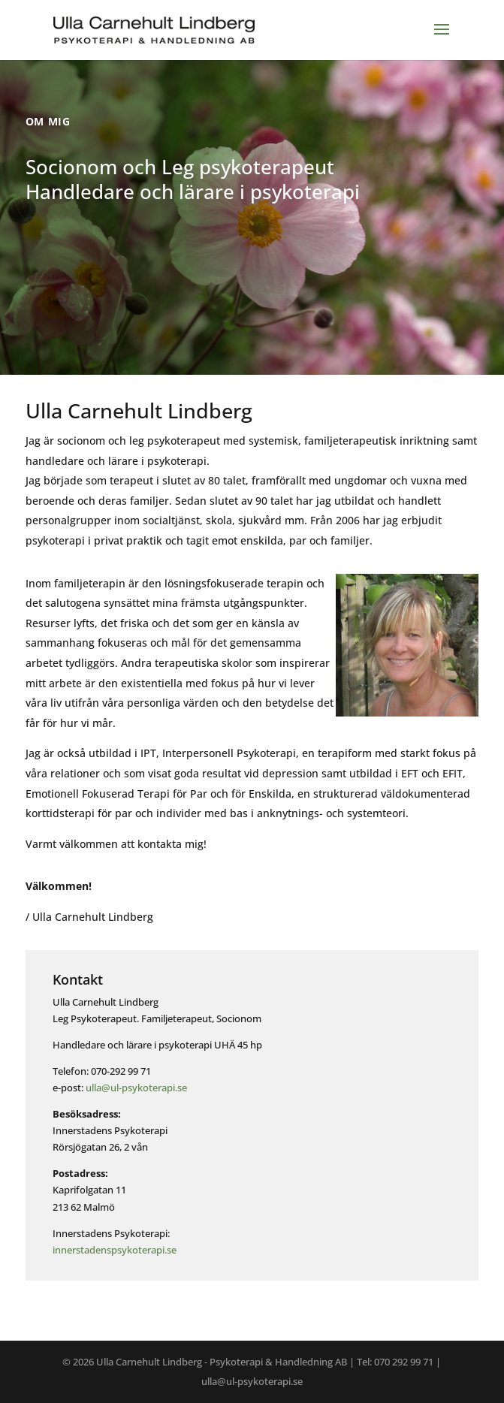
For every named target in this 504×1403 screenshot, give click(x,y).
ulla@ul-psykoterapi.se (136, 1087)
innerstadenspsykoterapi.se (115, 1250)
